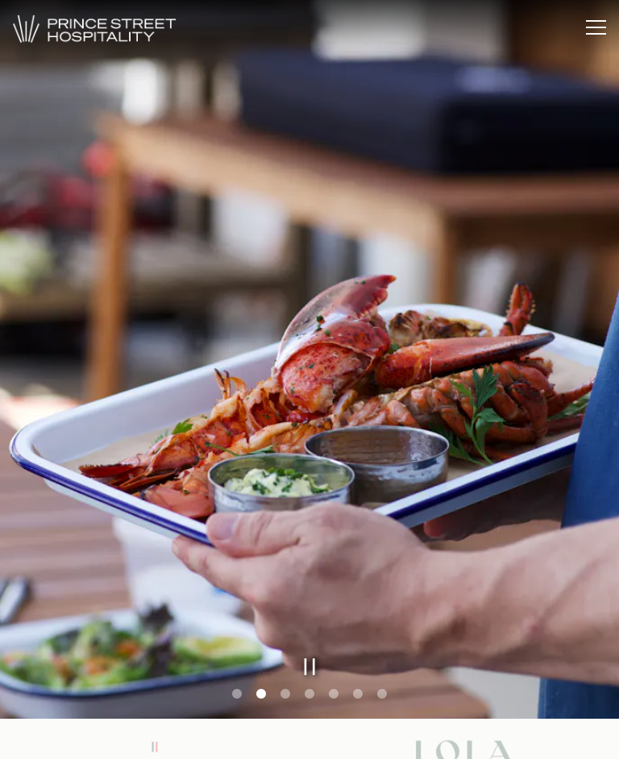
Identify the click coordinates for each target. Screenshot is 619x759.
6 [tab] (358, 694)
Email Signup (310, 738)
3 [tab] (285, 694)
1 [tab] (237, 694)
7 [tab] (382, 694)
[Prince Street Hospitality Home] (109, 27)
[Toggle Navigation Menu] (596, 27)
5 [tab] (334, 694)
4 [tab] (309, 694)
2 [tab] (261, 694)
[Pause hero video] (310, 666)
